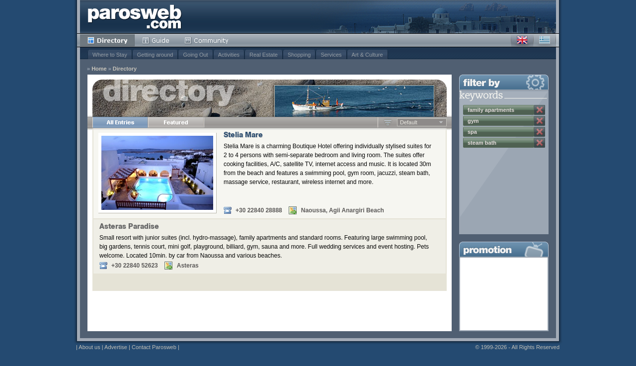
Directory (107, 40)
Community (207, 40)
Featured (176, 122)
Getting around (155, 55)
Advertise (115, 347)
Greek (545, 40)
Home (99, 69)
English (522, 40)
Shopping (299, 55)
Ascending (388, 122)
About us (89, 347)
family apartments (491, 110)
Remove (539, 110)
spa (472, 132)
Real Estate (263, 55)
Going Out (195, 55)
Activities (228, 55)
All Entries (120, 122)
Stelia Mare (243, 135)
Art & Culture (367, 55)
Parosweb (134, 16)
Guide (156, 40)
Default (408, 122)
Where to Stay (109, 55)
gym (473, 121)
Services (330, 55)
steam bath (482, 143)
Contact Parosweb (154, 347)
